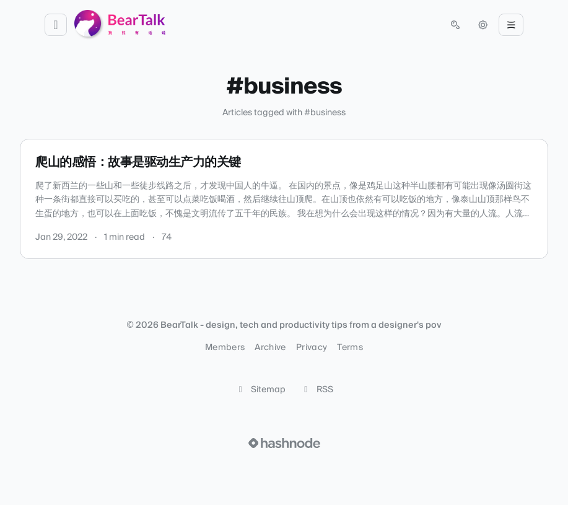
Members (225, 347)
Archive (270, 347)
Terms (350, 347)
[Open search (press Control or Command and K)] (455, 25)
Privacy (311, 347)
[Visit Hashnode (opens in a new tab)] (284, 443)
